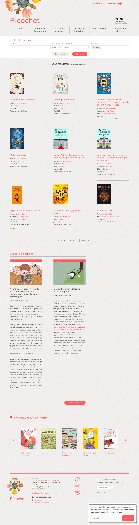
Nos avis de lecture (41, 503)
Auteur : (12, 104)
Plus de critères (60, 55)
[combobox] (69, 48)
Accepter (128, 518)
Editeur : (13, 106)
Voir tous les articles (75, 403)
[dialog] (113, 514)
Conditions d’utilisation (41, 494)
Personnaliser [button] (96, 518)
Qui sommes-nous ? (83, 4)
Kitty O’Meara (64, 104)
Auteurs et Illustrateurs (40, 30)
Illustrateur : (57, 106)
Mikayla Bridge (64, 217)
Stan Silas (65, 164)
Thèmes (94, 44)
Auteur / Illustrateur (61, 44)
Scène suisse (98, 4)
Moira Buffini (107, 214)
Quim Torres (66, 106)
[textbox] (70, 48)
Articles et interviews (79, 30)
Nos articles (38, 501)
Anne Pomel (110, 112)
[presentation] (115, 499)
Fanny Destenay (65, 162)
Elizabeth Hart (21, 104)
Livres (20, 29)
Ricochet (25, 21)
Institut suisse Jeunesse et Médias (121, 21)
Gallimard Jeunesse (109, 114)
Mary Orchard (21, 159)
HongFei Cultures (22, 220)
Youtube (77, 493)
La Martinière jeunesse (111, 217)
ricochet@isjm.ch (38, 489)
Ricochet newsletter (107, 480)
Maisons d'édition (59, 30)
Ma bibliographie (116, 4)
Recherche (126, 3)
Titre (12, 44)
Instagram (77, 486)
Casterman (20, 162)
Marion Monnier (79, 304)
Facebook (77, 480)
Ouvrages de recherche (119, 30)
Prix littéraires (99, 29)
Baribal (62, 167)
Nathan (18, 106)
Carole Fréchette (21, 214)
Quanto (65, 333)
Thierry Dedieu (24, 217)
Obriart (62, 109)
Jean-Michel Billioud (110, 109)
